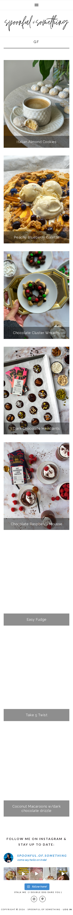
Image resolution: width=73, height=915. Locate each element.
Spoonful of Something (36, 22)
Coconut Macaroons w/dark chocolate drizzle (36, 808)
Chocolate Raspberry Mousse (36, 524)
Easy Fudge (37, 619)
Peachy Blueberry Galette (36, 237)
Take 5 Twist (36, 715)
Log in (67, 909)
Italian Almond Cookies (36, 142)
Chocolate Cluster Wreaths (36, 333)
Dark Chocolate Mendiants (36, 428)
